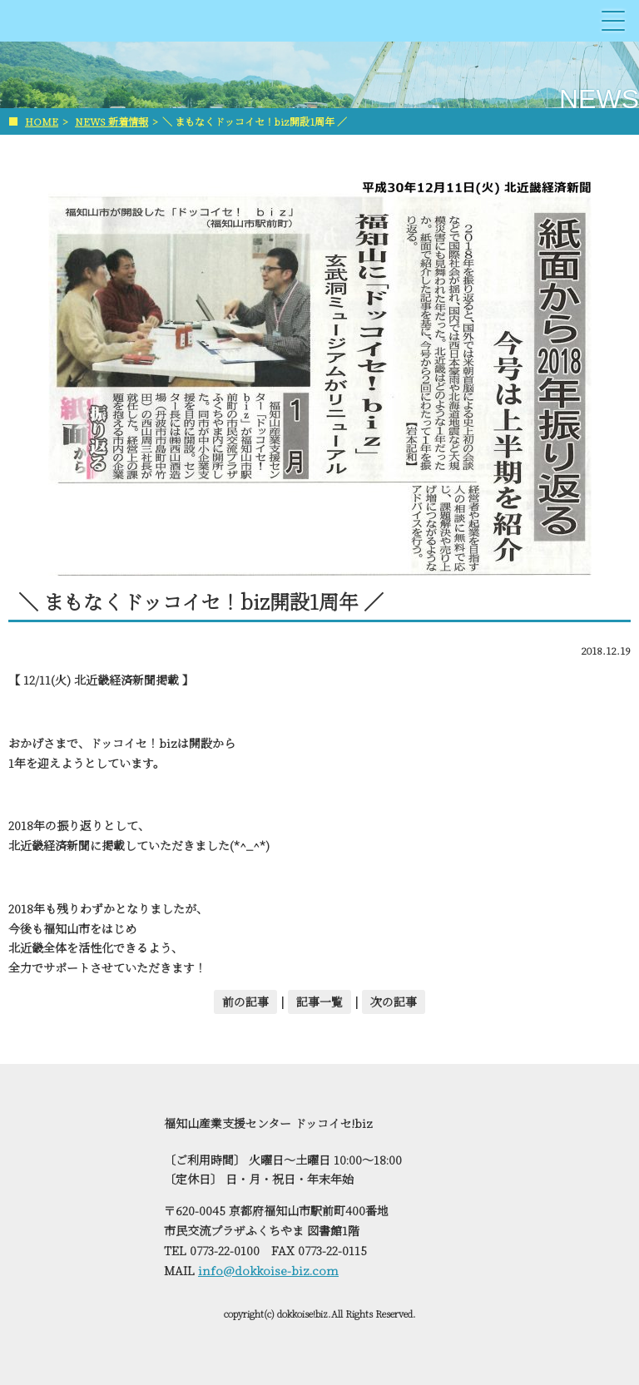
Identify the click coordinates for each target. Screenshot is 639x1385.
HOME (41, 121)
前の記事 (245, 1001)
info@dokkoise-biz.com (268, 1270)
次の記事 (393, 1001)
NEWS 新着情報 (111, 121)
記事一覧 (319, 1001)
